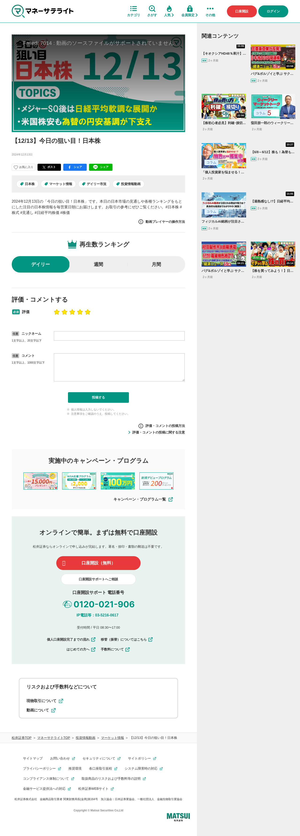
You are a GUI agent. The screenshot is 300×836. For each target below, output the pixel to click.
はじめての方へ (81, 649)
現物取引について (44, 701)
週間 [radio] (98, 264)
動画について (41, 710)
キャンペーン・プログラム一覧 (143, 499)
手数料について (115, 649)
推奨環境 (75, 768)
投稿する (98, 397)
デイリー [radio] (40, 264)
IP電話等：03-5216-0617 (98, 615)
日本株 (30, 184)
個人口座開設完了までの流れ (71, 639)
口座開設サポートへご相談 (98, 579)
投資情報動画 (131, 184)
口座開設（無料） (98, 563)
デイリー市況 (96, 184)
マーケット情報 (60, 184)
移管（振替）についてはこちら (127, 639)
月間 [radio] (156, 264)
